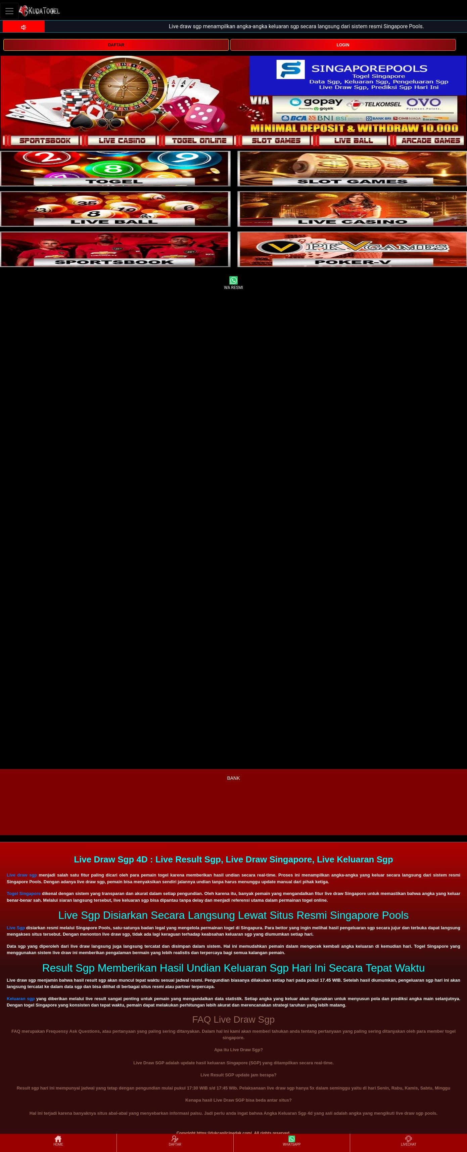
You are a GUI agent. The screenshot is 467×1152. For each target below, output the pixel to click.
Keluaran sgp (21, 998)
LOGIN (343, 45)
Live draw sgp (22, 875)
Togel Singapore (24, 893)
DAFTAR (116, 45)
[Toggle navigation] (9, 11)
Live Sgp (16, 927)
